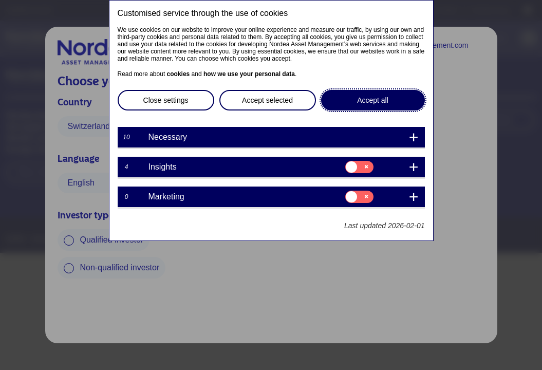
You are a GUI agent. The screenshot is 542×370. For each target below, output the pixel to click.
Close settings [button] (166, 100)
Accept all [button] (372, 100)
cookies (178, 74)
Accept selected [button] (267, 100)
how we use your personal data (249, 74)
